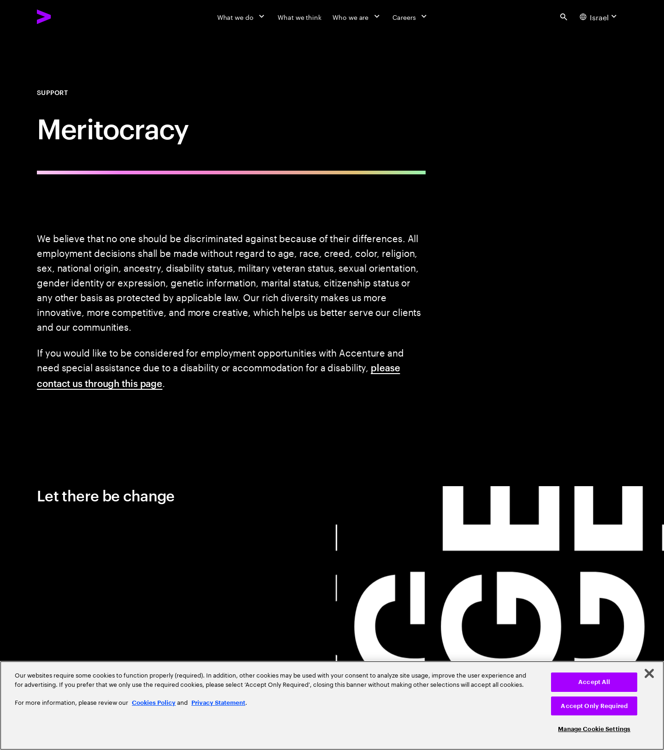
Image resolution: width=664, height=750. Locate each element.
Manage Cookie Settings (594, 729)
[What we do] (241, 16)
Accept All (594, 682)
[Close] (649, 673)
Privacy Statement (218, 703)
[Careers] (411, 16)
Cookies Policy (154, 703)
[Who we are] (357, 16)
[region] (332, 705)
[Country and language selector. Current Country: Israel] (599, 17)
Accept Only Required (594, 706)
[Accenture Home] (65, 16)
